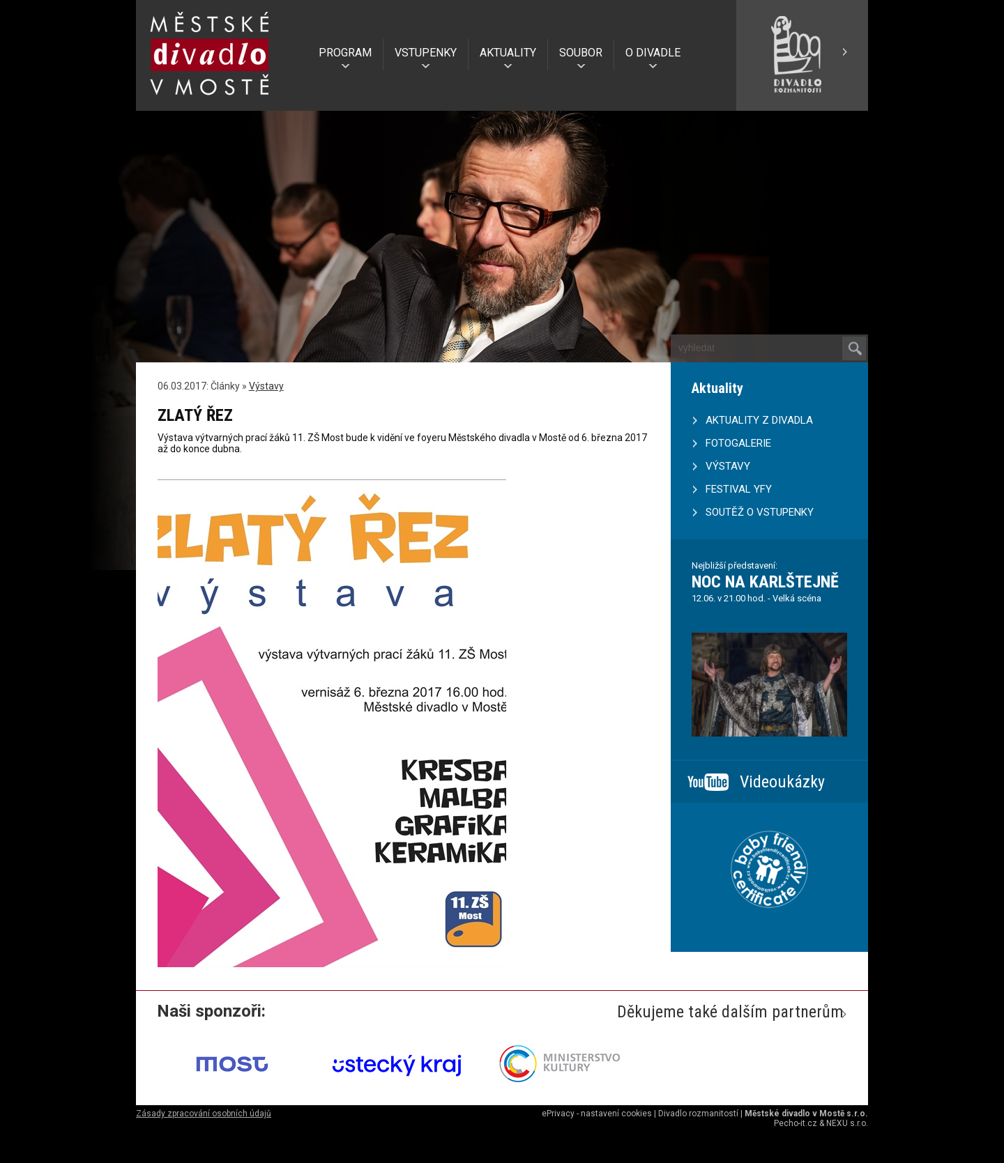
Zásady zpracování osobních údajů (203, 1113)
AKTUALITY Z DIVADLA (759, 420)
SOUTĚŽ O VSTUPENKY (760, 512)
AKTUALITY (508, 52)
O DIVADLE (652, 52)
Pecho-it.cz (795, 1123)
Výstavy (266, 386)
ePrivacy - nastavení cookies (597, 1113)
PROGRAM (345, 52)
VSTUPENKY (426, 52)
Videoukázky (782, 782)
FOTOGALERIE (738, 443)
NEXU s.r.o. (847, 1123)
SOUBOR (580, 52)
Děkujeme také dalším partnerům (730, 1012)
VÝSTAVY (728, 466)
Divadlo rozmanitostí (698, 1113)
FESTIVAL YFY (739, 489)
